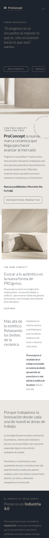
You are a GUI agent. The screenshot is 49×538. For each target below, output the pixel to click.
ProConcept (16, 69)
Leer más (9, 308)
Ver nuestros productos (23, 200)
